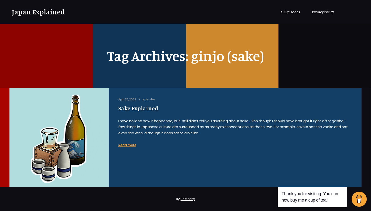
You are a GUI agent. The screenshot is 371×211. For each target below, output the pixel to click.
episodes (149, 99)
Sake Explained (138, 108)
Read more (127, 145)
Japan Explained (35, 12)
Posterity (188, 199)
